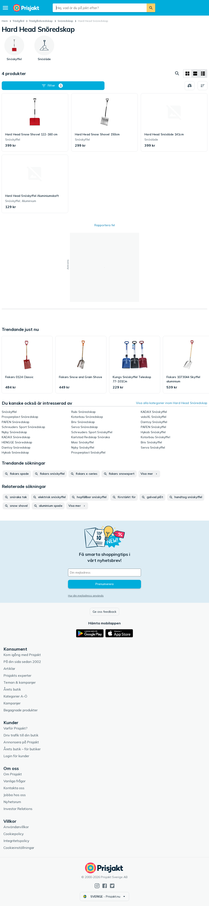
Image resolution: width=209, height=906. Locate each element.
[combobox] (99, 7)
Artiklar (9, 668)
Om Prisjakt (12, 774)
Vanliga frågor (14, 781)
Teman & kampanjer (19, 682)
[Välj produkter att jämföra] (189, 85)
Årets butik (12, 689)
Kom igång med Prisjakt (22, 655)
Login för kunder (16, 756)
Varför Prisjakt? (15, 728)
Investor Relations (17, 809)
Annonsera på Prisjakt (21, 742)
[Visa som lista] (195, 73)
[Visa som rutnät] (187, 73)
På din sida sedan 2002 (22, 661)
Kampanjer (12, 703)
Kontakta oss (13, 788)
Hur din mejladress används (86, 595)
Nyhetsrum (12, 802)
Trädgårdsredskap (41, 20)
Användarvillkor (16, 827)
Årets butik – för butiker (22, 749)
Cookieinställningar (18, 847)
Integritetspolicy (16, 841)
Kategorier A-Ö (15, 696)
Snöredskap (65, 20)
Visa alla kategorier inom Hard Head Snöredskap (171, 403)
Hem (5, 20)
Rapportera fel (104, 225)
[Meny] (5, 7)
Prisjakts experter (17, 675)
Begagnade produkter (20, 710)
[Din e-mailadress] (104, 572)
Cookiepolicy (13, 834)
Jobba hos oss (14, 795)
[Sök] (151, 7)
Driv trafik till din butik (20, 735)
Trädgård (18, 20)
